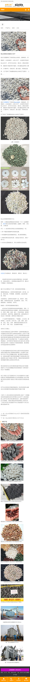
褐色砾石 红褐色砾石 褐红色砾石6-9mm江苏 (12, 521)
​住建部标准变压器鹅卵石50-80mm (12, 622)
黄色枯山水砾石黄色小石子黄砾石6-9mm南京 (12, 541)
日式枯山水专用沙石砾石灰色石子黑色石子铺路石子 (12, 602)
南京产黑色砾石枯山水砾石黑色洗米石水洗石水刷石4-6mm (12, 501)
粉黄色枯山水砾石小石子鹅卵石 (12, 582)
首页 (2, 28)
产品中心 (7, 28)
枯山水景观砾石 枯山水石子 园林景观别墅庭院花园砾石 (12, 561)
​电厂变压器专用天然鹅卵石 (12, 662)
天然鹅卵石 (6, 102)
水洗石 (2, 273)
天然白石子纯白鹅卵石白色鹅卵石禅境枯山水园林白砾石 (12, 481)
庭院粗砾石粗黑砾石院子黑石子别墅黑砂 (12, 461)
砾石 (13, 28)
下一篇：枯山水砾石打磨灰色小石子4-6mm (12, 418)
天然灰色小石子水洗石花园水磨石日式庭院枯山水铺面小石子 (12, 441)
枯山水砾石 (17, 102)
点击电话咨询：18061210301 (15, 669)
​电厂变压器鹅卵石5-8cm (12, 642)
